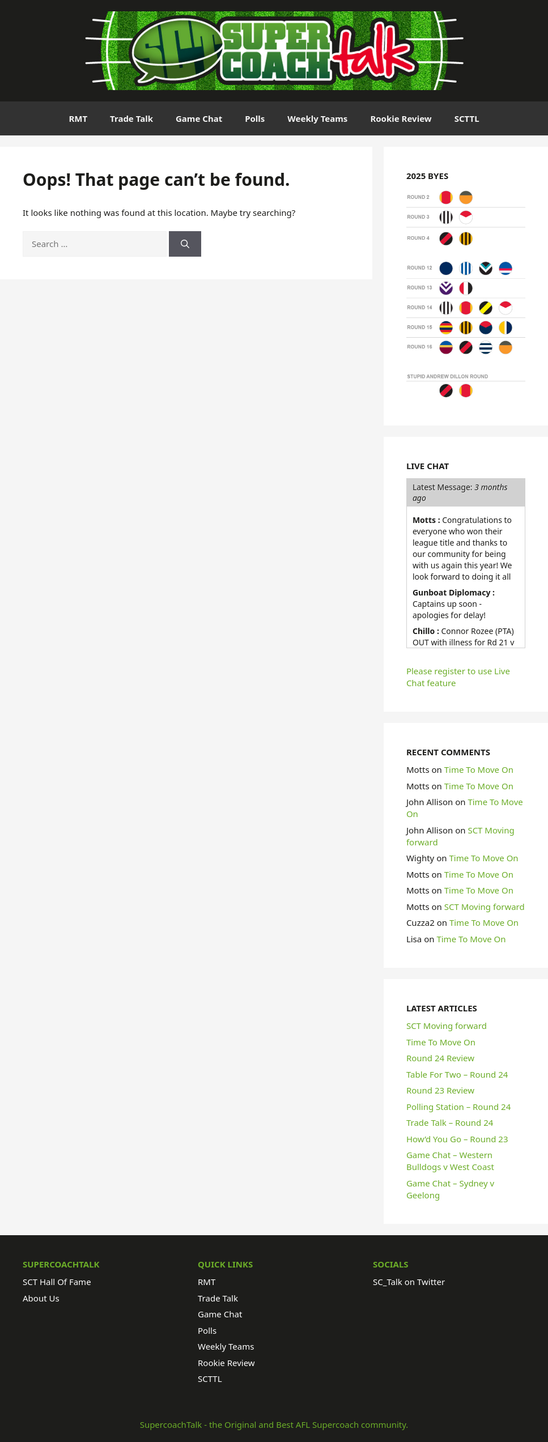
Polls (255, 118)
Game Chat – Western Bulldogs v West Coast (450, 1160)
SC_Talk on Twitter (409, 1281)
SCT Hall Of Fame (57, 1281)
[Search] (185, 244)
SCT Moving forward (484, 906)
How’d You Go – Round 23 (457, 1139)
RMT (78, 118)
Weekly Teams (317, 118)
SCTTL (466, 118)
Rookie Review (400, 118)
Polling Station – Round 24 (458, 1106)
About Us (41, 1298)
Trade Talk (131, 118)
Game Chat (199, 118)
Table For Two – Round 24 (457, 1074)
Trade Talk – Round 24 (449, 1122)
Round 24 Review (440, 1058)
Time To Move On (478, 769)
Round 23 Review (440, 1090)
